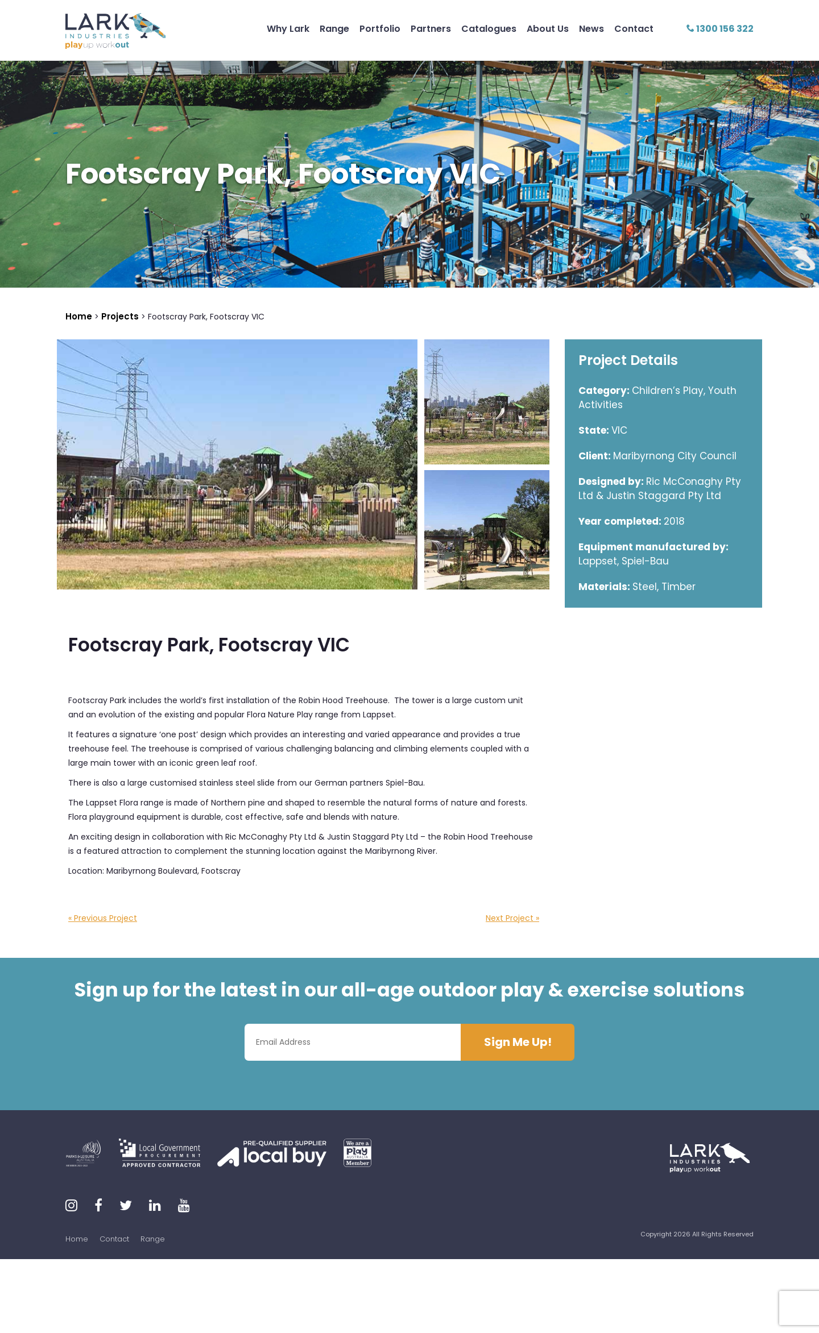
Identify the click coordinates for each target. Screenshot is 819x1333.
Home (76, 1239)
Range (334, 28)
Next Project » (512, 918)
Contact (633, 28)
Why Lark (288, 28)
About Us (548, 28)
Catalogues (488, 28)
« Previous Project (102, 918)
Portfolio (379, 28)
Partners (431, 28)
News (591, 28)
